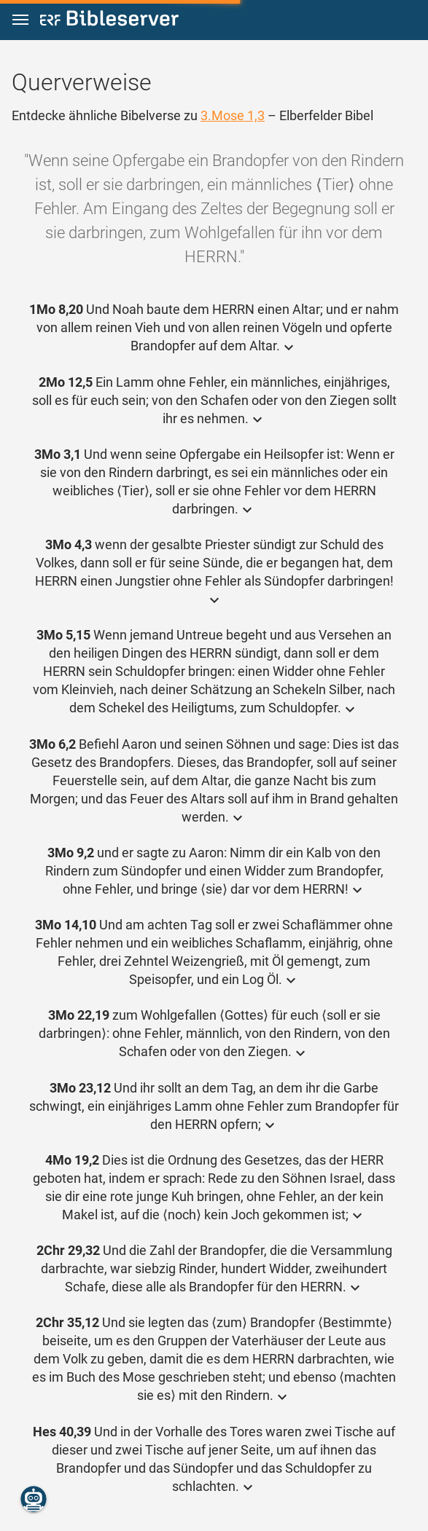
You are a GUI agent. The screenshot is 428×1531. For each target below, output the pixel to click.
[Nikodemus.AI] (33, 1499)
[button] (20, 20)
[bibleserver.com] (109, 20)
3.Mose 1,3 (233, 115)
